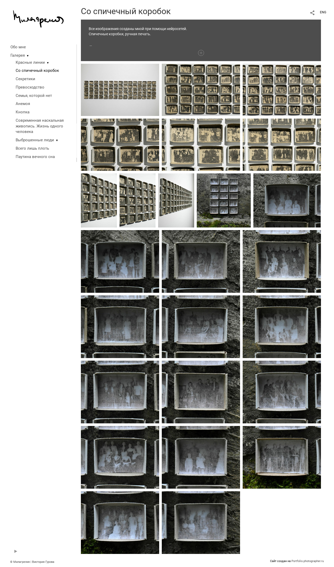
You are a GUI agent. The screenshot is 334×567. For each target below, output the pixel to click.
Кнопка (22, 112)
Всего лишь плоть (32, 148)
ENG (323, 12)
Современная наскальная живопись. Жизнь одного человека (40, 126)
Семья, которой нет (34, 95)
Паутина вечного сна (35, 156)
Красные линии (30, 62)
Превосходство (30, 87)
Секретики (25, 79)
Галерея (17, 55)
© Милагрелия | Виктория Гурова (32, 562)
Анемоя (23, 103)
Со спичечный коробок (37, 70)
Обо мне (18, 47)
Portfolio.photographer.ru (307, 561)
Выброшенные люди (35, 140)
